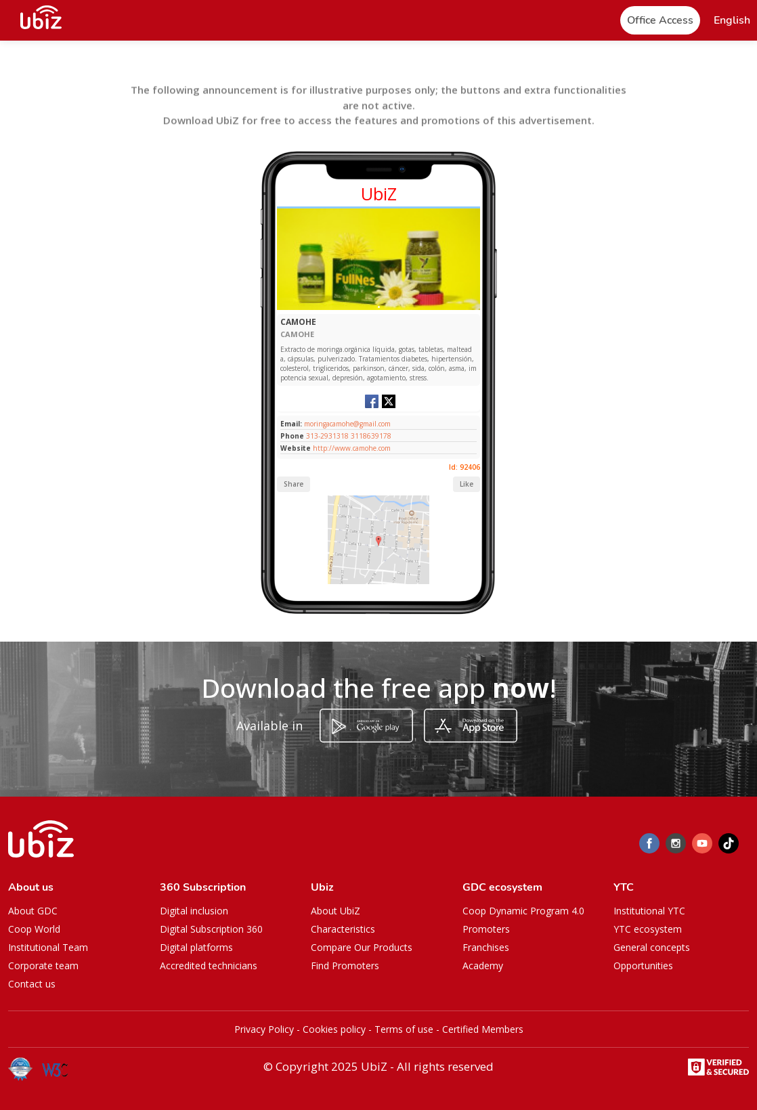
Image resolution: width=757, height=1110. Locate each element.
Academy (482, 965)
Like (466, 484)
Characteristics (343, 929)
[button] (732, 20)
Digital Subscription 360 (211, 929)
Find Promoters (345, 965)
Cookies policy (334, 1029)
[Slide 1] (379, 307)
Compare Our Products (361, 947)
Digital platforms (196, 947)
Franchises (485, 947)
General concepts (651, 947)
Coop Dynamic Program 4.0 (523, 910)
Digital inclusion (194, 910)
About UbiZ (335, 910)
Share (293, 484)
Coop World (34, 929)
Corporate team (43, 965)
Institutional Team (48, 947)
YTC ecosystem (647, 929)
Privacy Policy (264, 1029)
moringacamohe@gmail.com (346, 423)
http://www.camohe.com (352, 448)
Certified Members (482, 1029)
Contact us (32, 983)
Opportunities (643, 965)
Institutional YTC (649, 910)
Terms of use (403, 1029)
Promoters (486, 929)
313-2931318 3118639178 (348, 436)
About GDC (33, 910)
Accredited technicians (208, 965)
